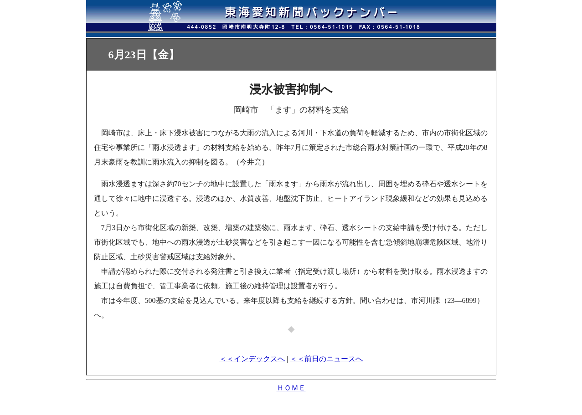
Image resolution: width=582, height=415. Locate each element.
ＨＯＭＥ (291, 388)
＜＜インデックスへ (252, 359)
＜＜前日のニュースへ (326, 359)
